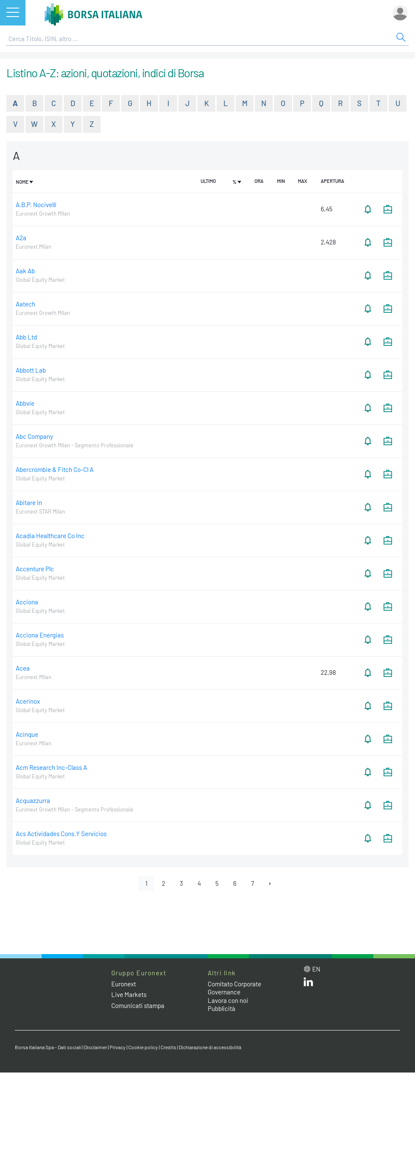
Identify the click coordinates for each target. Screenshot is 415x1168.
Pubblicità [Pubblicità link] (221, 1008)
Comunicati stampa (137, 1005)
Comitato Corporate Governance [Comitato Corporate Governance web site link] (234, 988)
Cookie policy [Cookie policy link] (143, 1047)
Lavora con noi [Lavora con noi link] (228, 1000)
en (316, 969)
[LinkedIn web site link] (308, 984)
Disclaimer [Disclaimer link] (95, 1047)
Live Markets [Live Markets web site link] (129, 994)
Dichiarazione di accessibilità (210, 1047)
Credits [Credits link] (168, 1047)
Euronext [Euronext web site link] (123, 984)
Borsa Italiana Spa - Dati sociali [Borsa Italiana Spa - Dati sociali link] (48, 1047)
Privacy (118, 1047)
